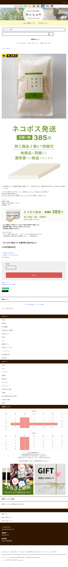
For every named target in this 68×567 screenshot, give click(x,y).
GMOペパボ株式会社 (26, 557)
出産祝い (4, 375)
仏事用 (3, 392)
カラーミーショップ (6, 557)
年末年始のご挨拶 (6, 389)
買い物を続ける (6, 257)
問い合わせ (48, 43)
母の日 (3, 365)
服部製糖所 (34, 14)
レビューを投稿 (39, 304)
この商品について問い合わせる (10, 255)
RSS (52, 551)
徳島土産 (4, 379)
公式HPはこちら (41, 23)
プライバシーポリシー (45, 551)
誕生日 (3, 403)
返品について (5, 282)
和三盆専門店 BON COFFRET (9, 396)
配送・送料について (15, 551)
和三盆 (29, 43)
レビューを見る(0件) (29, 304)
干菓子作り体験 (6, 399)
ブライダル (5, 372)
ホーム (3, 48)
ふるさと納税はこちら (27, 23)
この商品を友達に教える (8, 253)
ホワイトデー (5, 385)
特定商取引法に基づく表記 (9, 284)
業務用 (42, 43)
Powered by (13, 560)
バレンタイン (5, 382)
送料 (33, 43)
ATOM (55, 551)
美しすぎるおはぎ (21, 43)
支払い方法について (6, 551)
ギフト (37, 43)
